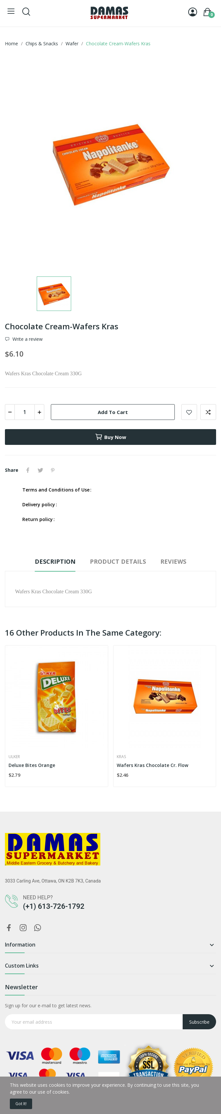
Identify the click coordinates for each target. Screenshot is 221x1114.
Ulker (14, 757)
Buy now (110, 437)
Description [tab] (55, 561)
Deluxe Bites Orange (32, 765)
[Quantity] (24, 412)
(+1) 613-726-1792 (53, 906)
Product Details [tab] (118, 561)
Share (28, 470)
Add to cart (113, 412)
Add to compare (208, 412)
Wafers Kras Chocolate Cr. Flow (152, 765)
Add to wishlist (189, 412)
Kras (121, 757)
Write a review (27, 339)
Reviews (173, 561)
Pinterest (53, 470)
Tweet (40, 470)
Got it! (21, 1103)
